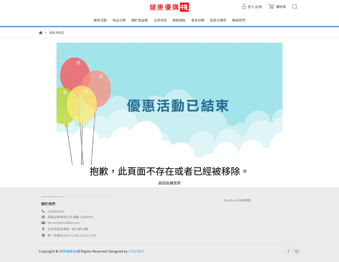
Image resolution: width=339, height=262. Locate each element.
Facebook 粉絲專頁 (237, 200)
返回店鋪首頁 (169, 183)
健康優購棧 (67, 251)
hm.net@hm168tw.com (64, 222)
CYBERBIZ (136, 251)
